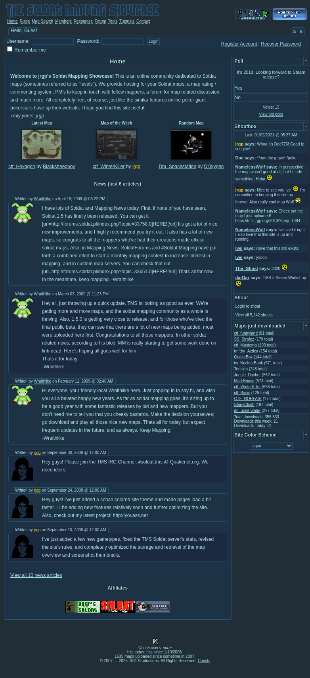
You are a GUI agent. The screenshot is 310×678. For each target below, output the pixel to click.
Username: (18, 41)
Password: (88, 41)
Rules (25, 21)
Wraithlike (43, 199)
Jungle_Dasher (247, 375)
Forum (100, 21)
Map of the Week (116, 123)
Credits (204, 661)
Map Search (42, 21)
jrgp (136, 166)
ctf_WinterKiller (109, 166)
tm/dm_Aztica (246, 351)
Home (12, 21)
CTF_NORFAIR (248, 398)
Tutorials (126, 21)
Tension (241, 369)
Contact (143, 21)
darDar (242, 277)
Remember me (30, 50)
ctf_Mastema (245, 345)
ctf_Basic (242, 393)
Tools (112, 21)
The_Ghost (246, 268)
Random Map (191, 123)
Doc (239, 157)
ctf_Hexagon (21, 166)
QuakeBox (243, 357)
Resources (83, 21)
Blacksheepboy (59, 166)
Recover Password (281, 44)
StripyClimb (244, 404)
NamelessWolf (250, 167)
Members (63, 21)
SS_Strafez (244, 339)
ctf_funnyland (246, 333)
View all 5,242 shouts (254, 315)
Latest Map (41, 123)
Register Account (239, 44)
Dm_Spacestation (177, 166)
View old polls (271, 114)
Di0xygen (214, 166)
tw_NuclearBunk (248, 363)
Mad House (244, 381)
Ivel (239, 248)
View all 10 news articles (36, 575)
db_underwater (247, 410)
